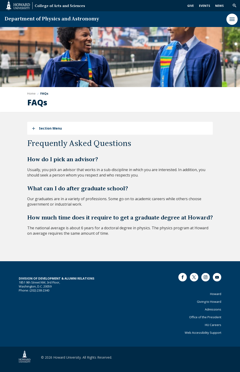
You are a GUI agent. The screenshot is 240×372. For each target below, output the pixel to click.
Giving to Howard (209, 301)
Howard (215, 294)
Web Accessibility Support (203, 332)
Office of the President (205, 317)
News (219, 6)
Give (190, 6)
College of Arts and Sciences (60, 6)
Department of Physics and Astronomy (52, 19)
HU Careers (213, 325)
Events (204, 6)
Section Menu (50, 128)
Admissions (213, 309)
